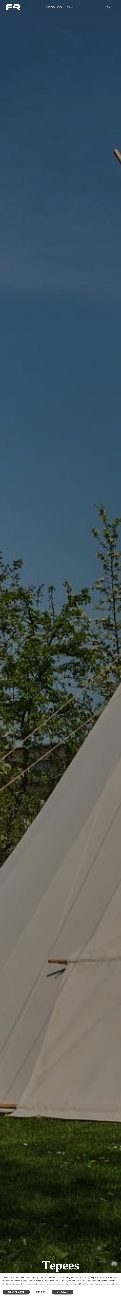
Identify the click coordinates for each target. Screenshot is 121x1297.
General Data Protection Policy (86, 1284)
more (60, 1284)
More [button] (71, 7)
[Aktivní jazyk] (108, 7)
